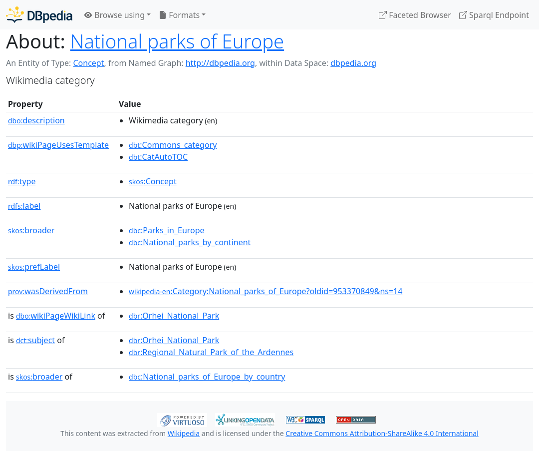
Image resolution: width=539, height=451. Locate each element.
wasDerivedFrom (48, 291)
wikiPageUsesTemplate (58, 144)
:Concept (153, 181)
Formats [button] (179, 14)
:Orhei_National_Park (174, 315)
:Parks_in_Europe (167, 230)
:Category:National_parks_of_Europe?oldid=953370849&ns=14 (265, 291)
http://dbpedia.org (220, 62)
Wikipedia (184, 433)
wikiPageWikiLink (55, 315)
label (24, 205)
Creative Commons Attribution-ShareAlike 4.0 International (381, 433)
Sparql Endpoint (494, 14)
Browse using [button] (114, 14)
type (22, 181)
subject (35, 340)
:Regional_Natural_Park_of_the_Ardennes (211, 352)
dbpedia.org (353, 62)
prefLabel (34, 266)
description (36, 120)
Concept (88, 62)
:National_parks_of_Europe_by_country (207, 376)
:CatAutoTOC (158, 156)
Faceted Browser (415, 14)
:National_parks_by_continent (190, 242)
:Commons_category (173, 144)
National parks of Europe (177, 41)
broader (31, 230)
